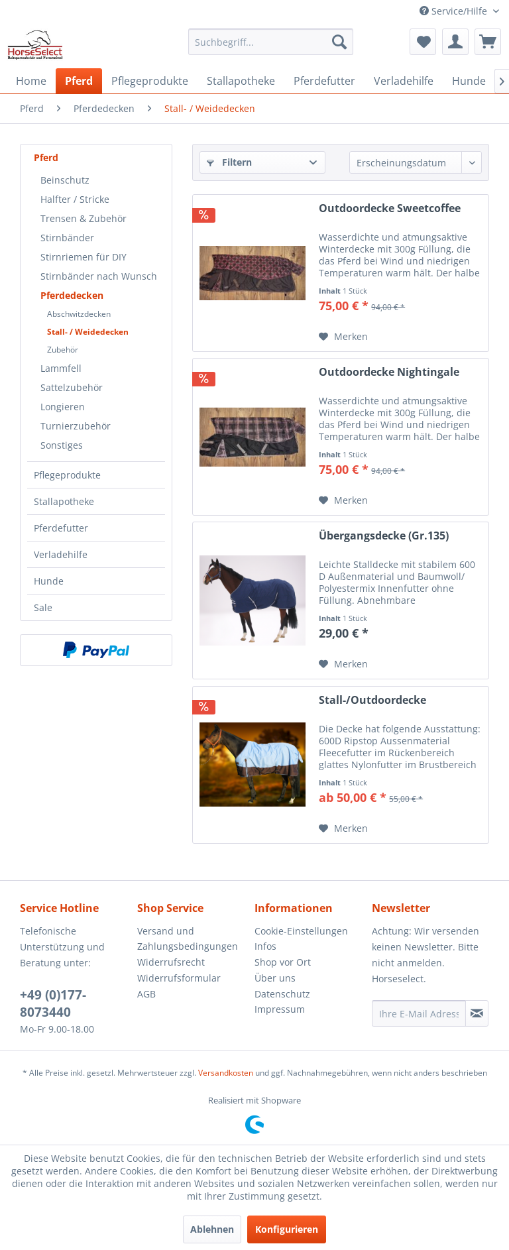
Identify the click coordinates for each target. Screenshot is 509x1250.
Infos (265, 946)
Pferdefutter (61, 528)
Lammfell (61, 368)
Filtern (229, 162)
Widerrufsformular (179, 978)
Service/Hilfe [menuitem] (455, 11)
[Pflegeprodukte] (150, 80)
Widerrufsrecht (171, 962)
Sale (43, 607)
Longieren (62, 406)
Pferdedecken (71, 295)
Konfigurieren (286, 1229)
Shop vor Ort (282, 962)
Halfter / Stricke (74, 199)
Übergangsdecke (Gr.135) (384, 536)
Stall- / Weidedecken (88, 331)
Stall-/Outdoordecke (372, 700)
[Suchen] (339, 41)
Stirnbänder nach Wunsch (98, 276)
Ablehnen (212, 1229)
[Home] (31, 80)
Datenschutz (282, 994)
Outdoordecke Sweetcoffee (390, 208)
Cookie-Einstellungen (301, 931)
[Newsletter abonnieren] (476, 1013)
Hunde (49, 581)
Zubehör (62, 349)
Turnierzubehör (75, 426)
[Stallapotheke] (241, 80)
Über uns (275, 978)
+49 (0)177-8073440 (53, 1003)
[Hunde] (469, 80)
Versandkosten (225, 1072)
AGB (146, 994)
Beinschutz (64, 180)
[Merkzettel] (423, 41)
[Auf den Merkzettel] (343, 337)
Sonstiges (61, 445)
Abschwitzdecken (79, 313)
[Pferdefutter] (324, 80)
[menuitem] (271, 41)
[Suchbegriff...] (271, 41)
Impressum (279, 1009)
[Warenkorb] (488, 41)
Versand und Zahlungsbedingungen (187, 939)
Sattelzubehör (71, 387)
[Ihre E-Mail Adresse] (419, 1013)
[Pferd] (79, 80)
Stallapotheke (64, 501)
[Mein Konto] (455, 41)
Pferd (46, 157)
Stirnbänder (67, 237)
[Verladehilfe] (404, 80)
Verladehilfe (60, 554)
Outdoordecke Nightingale (389, 372)
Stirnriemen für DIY (83, 257)
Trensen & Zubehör (83, 218)
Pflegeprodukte (67, 475)
